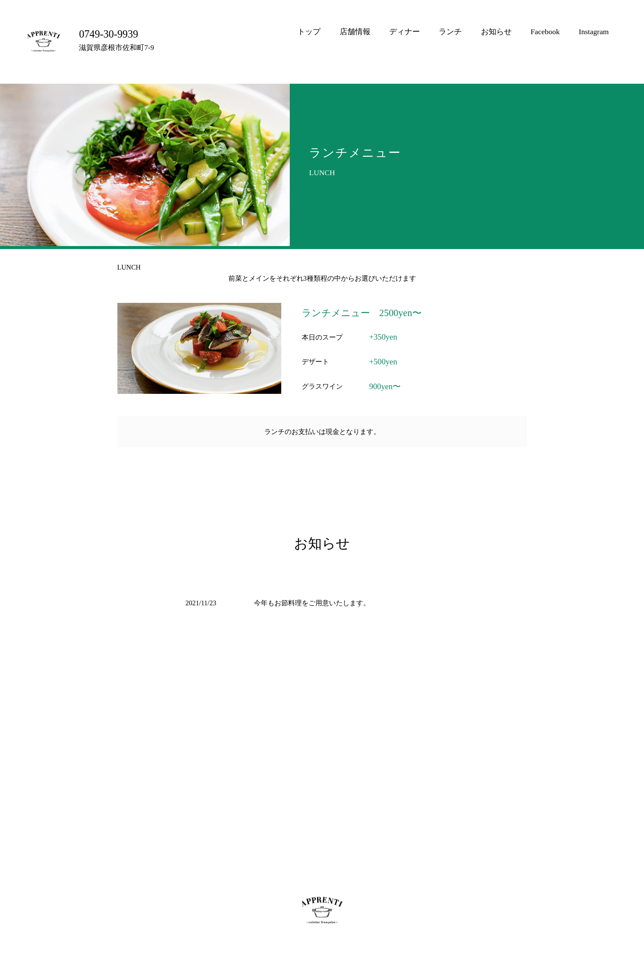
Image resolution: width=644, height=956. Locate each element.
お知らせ (496, 31)
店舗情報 (355, 31)
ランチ (450, 31)
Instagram (594, 31)
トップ (309, 31)
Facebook (544, 31)
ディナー (404, 31)
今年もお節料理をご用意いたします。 (312, 603)
